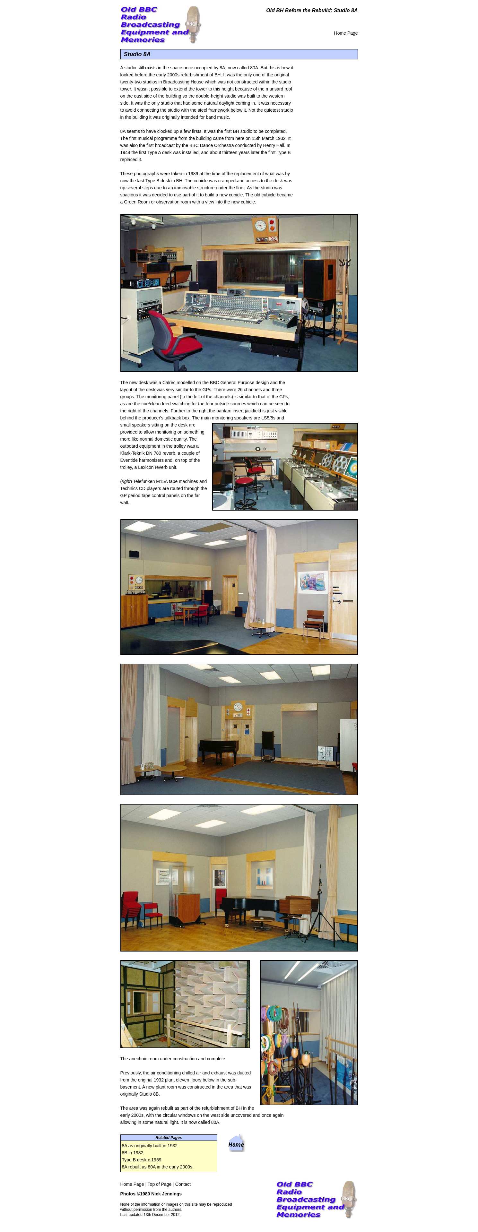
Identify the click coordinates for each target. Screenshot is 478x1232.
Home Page (346, 33)
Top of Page (160, 1184)
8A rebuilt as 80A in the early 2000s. (158, 1166)
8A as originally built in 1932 (150, 1145)
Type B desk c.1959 (141, 1159)
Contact (183, 1184)
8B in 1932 (132, 1152)
